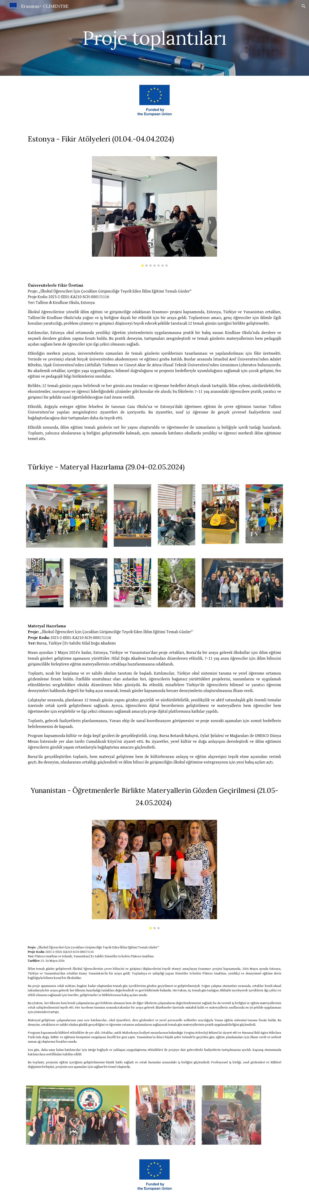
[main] (154, 38)
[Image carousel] (154, 211)
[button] (303, 6)
